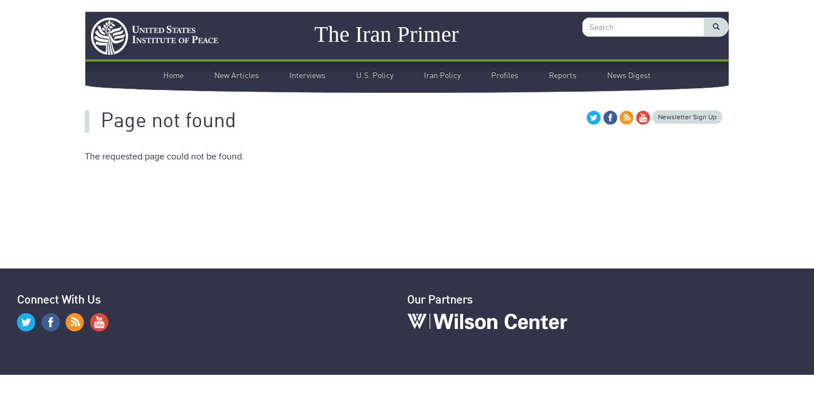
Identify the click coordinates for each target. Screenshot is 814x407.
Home (173, 76)
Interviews (307, 76)
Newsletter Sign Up (687, 117)
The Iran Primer (386, 33)
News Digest (629, 76)
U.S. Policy (374, 76)
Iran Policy (442, 76)
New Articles (236, 76)
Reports (563, 76)
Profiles (504, 76)
